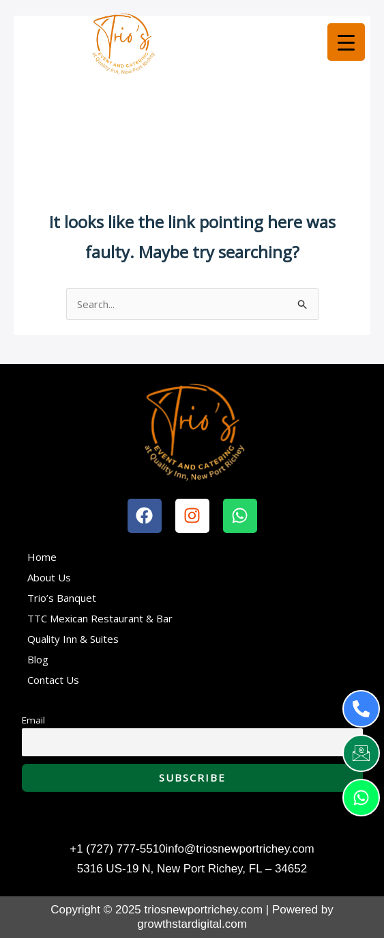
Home (42, 557)
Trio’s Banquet (61, 598)
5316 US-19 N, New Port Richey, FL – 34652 (192, 868)
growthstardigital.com (192, 924)
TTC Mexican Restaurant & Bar (100, 618)
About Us (49, 577)
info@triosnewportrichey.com (240, 848)
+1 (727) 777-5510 (117, 848)
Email (33, 720)
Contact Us (53, 680)
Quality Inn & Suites (73, 639)
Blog (37, 659)
